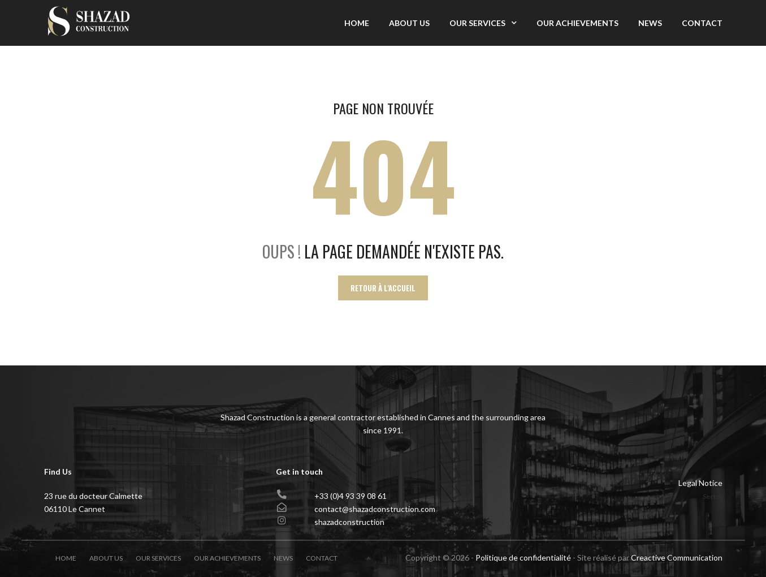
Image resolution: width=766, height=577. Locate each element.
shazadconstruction (349, 522)
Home (356, 23)
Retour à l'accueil (383, 288)
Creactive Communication (676, 557)
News (650, 23)
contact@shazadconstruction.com (374, 509)
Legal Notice (700, 483)
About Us (409, 23)
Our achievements (577, 23)
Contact (702, 23)
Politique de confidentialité (523, 557)
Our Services (477, 23)
